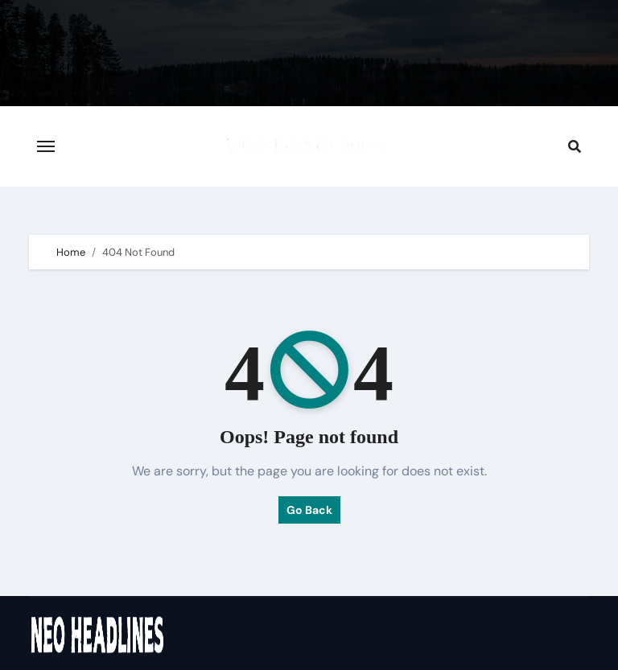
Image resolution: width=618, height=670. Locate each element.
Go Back (309, 510)
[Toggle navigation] (46, 146)
